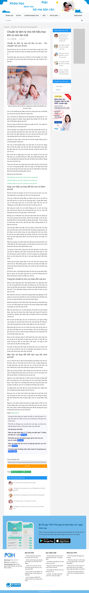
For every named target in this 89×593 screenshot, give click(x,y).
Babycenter (15, 412)
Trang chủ (9, 15)
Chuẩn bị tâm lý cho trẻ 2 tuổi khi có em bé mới (21, 183)
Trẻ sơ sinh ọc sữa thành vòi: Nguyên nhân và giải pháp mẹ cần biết (33, 573)
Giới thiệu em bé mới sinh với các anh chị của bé (21, 177)
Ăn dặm (58, 90)
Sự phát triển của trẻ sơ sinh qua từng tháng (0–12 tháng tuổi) (54, 557)
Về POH (18, 15)
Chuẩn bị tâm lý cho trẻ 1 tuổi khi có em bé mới (21, 180)
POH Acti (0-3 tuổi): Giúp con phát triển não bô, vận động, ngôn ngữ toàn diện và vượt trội (76, 567)
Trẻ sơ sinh (54, 15)
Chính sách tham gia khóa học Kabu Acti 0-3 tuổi (33, 556)
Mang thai (27, 471)
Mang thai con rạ (17, 471)
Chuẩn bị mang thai (31, 15)
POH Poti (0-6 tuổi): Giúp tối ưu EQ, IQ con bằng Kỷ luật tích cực (75, 573)
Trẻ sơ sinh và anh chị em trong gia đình (27, 27)
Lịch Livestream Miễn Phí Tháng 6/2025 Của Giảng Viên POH (33, 578)
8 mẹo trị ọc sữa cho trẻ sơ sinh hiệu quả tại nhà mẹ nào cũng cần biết (33, 567)
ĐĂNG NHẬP (78, 15)
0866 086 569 (15, 560)
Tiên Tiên (13, 39)
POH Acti (20, 440)
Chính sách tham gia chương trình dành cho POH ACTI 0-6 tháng (33, 561)
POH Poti (14, 445)
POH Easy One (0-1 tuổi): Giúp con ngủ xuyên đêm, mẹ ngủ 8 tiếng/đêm (76, 561)
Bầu (44, 15)
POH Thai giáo (12, 451)
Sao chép (34, 465)
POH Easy (24, 434)
